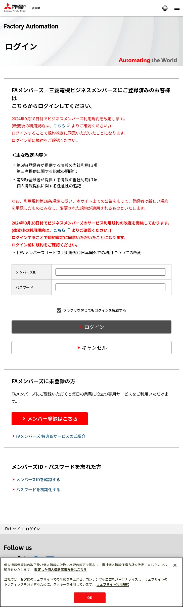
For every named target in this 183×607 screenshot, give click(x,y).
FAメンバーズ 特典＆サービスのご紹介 (50, 436)
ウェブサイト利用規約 (113, 584)
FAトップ (12, 528)
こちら (61, 126)
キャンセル (94, 347)
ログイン (94, 326)
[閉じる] (174, 565)
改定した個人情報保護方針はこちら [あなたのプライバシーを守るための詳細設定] (60, 569)
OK (89, 597)
